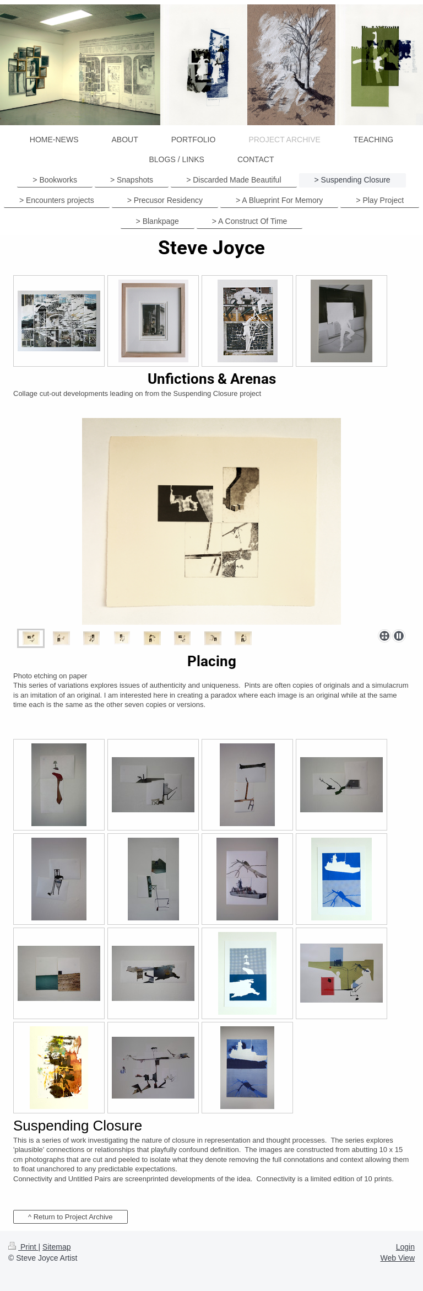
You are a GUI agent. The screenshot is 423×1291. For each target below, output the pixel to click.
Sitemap (56, 1246)
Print (23, 1246)
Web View (397, 1257)
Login (405, 1246)
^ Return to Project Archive (70, 1217)
